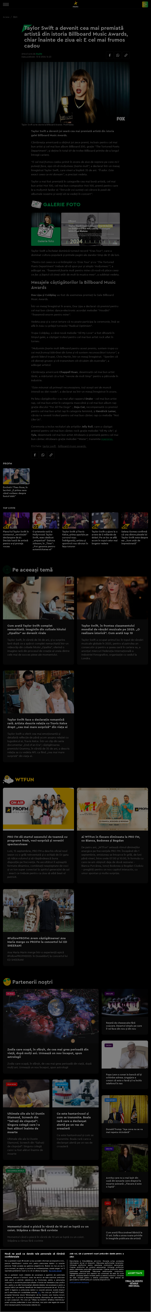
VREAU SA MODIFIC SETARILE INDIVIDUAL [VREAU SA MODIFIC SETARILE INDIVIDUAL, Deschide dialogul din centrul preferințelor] (134, 1283)
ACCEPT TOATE (135, 1273)
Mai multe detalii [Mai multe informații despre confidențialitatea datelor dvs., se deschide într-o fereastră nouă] (55, 1271)
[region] (75, 1280)
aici (39, 1292)
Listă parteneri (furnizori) (79, 1282)
